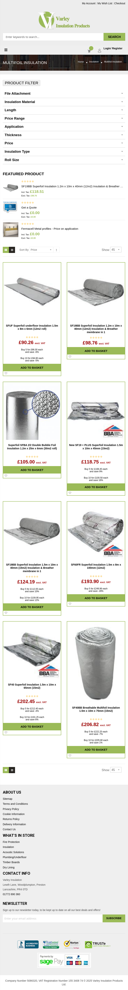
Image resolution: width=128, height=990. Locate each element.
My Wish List (105, 3)
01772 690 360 (11, 894)
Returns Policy (11, 819)
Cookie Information (14, 814)
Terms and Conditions (15, 804)
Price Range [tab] (15, 118)
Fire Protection (11, 842)
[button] (6, 373)
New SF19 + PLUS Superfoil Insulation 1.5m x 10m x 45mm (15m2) (96, 447)
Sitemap (7, 799)
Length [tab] (10, 110)
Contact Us (9, 829)
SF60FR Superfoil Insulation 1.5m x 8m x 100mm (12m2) (96, 566)
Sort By (24, 249)
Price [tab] (9, 143)
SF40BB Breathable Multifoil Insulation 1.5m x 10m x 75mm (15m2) (96, 709)
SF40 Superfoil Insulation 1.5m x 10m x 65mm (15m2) (32, 686)
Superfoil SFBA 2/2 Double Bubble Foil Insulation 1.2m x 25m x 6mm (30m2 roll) (32, 447)
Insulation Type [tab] (17, 151)
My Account (88, 3)
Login (107, 48)
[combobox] (64, 37)
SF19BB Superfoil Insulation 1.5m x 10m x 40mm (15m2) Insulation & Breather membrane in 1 (32, 568)
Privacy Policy (11, 809)
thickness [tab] (13, 135)
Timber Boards (11, 862)
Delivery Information (14, 824)
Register (117, 48)
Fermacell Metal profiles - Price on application (49, 228)
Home (81, 62)
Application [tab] (14, 127)
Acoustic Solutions (13, 852)
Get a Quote (29, 207)
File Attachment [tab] (17, 93)
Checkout (119, 3)
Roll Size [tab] (12, 160)
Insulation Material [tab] (20, 102)
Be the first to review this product (27, 182)
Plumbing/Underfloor (15, 857)
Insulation (94, 62)
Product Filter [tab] (21, 83)
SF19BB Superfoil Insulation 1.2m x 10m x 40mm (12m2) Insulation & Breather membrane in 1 (73, 186)
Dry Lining (8, 867)
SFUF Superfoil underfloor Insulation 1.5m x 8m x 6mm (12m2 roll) (32, 327)
